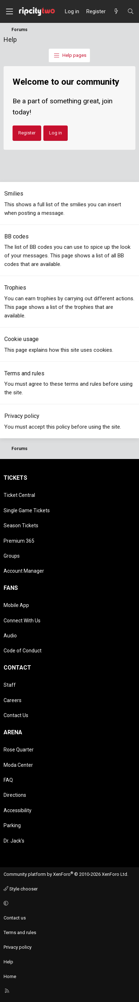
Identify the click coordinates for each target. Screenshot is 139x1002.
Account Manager (24, 571)
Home (10, 976)
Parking (12, 825)
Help (8, 961)
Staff (10, 685)
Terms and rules (24, 373)
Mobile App (16, 605)
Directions (15, 795)
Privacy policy (21, 416)
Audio (10, 635)
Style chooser (21, 889)
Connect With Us (22, 620)
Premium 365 (19, 541)
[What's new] (116, 11)
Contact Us (16, 715)
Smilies (13, 193)
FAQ (8, 780)
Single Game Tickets (27, 510)
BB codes (16, 236)
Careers (12, 700)
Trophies (15, 287)
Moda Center (18, 765)
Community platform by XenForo (66, 874)
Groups (12, 556)
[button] (68, 904)
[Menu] (9, 11)
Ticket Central (19, 495)
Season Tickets (21, 525)
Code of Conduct (23, 650)
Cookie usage (21, 339)
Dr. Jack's (14, 841)
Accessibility (18, 810)
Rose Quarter (19, 749)
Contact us (15, 917)
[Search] (131, 11)
